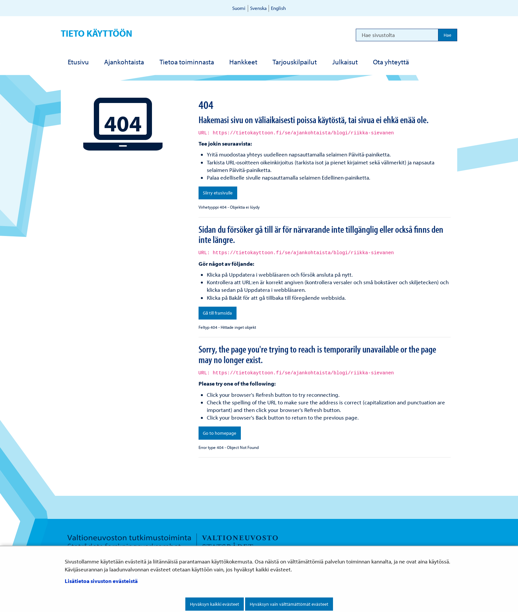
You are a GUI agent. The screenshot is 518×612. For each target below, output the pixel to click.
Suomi (238, 8)
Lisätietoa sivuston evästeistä (101, 580)
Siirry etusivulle (218, 193)
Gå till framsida (217, 313)
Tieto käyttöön (96, 33)
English (278, 8)
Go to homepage (219, 433)
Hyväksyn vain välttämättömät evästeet (289, 604)
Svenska (258, 8)
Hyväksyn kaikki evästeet (214, 604)
